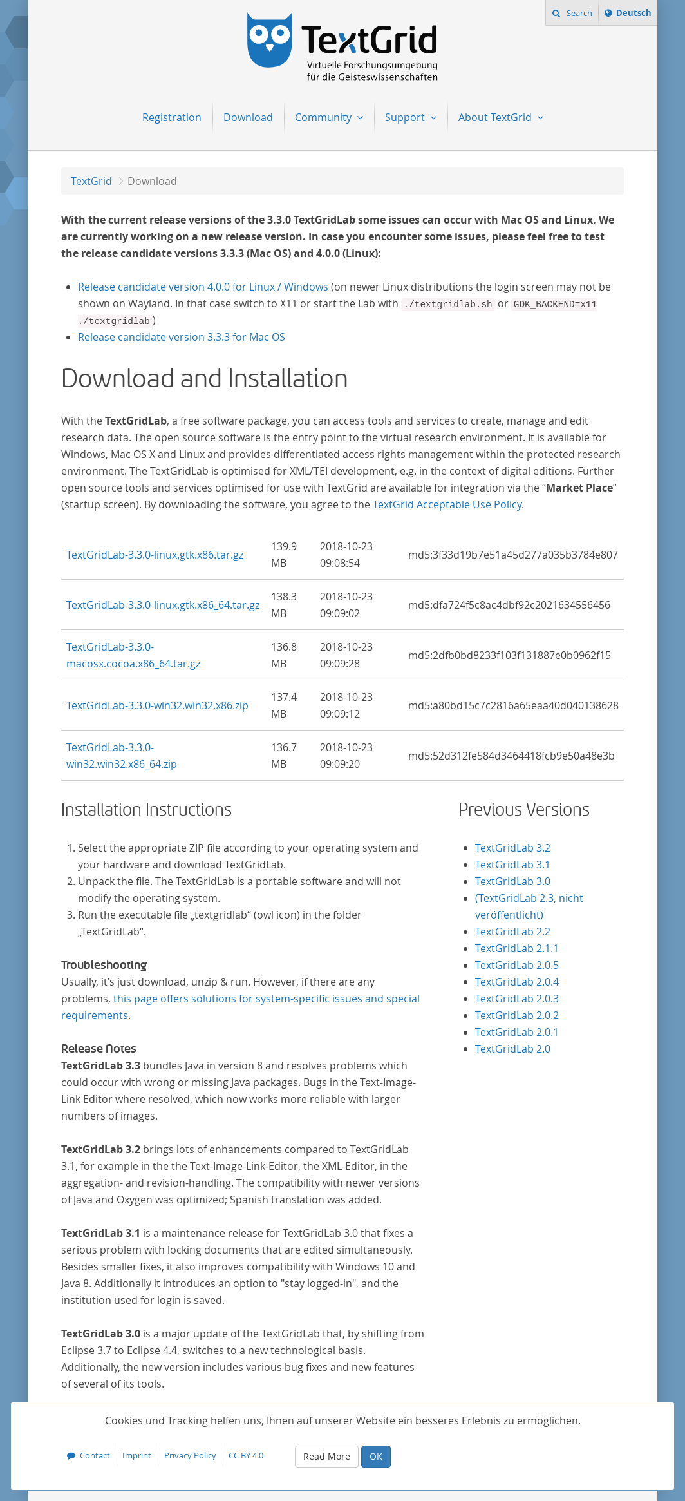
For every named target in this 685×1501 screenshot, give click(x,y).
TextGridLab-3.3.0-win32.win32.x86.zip (157, 705)
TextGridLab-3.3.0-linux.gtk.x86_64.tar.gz (162, 605)
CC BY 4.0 (246, 1455)
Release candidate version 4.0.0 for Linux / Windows (203, 287)
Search (578, 13)
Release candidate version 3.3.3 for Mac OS (181, 337)
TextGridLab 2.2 (512, 931)
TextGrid (91, 181)
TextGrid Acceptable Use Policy (447, 504)
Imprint (136, 1455)
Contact (95, 1455)
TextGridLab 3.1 (512, 864)
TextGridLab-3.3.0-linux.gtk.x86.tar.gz (154, 555)
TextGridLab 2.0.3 (517, 998)
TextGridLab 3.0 (512, 881)
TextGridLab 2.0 (512, 1049)
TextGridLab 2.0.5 (517, 965)
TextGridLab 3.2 (512, 848)
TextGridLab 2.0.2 (517, 1015)
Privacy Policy (190, 1455)
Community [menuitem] (324, 117)
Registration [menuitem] (172, 117)
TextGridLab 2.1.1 (517, 948)
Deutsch (633, 15)
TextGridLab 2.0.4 (517, 982)
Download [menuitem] (248, 117)
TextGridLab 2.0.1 (517, 1032)
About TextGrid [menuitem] (496, 117)
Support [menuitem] (406, 117)
